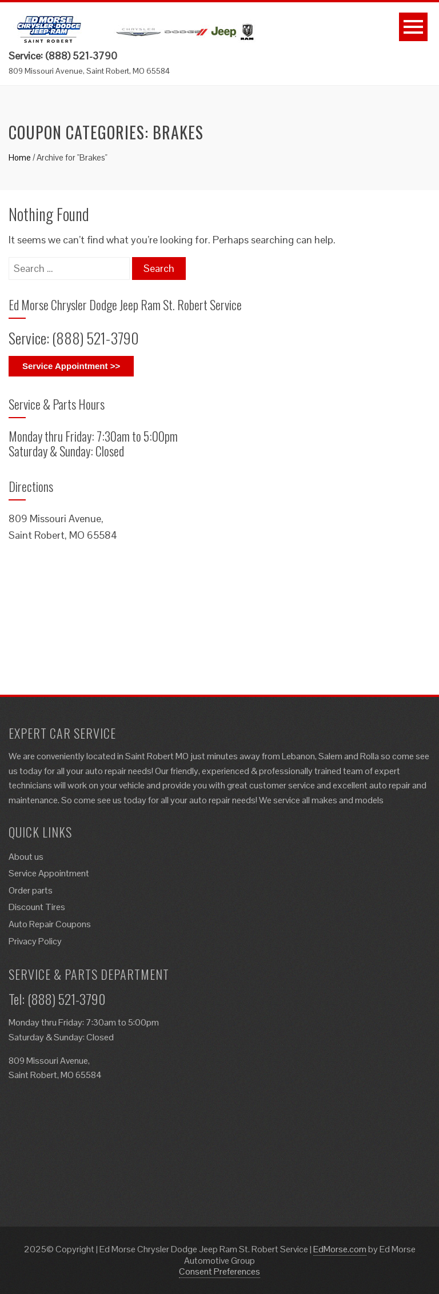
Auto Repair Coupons (50, 924)
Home (20, 157)
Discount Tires (37, 907)
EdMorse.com (339, 1249)
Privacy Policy (35, 941)
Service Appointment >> (71, 366)
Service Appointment (49, 873)
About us (26, 857)
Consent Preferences (219, 1271)
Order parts (31, 890)
